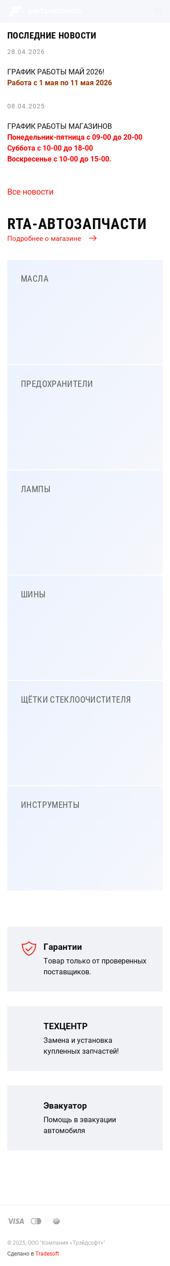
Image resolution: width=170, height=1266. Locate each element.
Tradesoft (47, 1253)
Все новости (30, 191)
